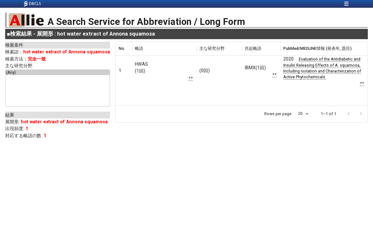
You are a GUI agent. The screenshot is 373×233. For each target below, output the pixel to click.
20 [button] (300, 113)
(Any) (57, 72)
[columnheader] (124, 48)
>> (190, 77)
